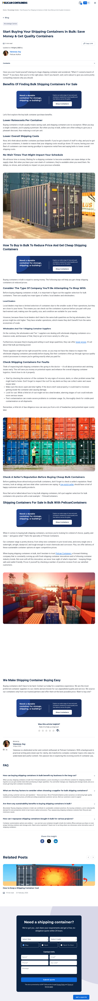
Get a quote (81, 997)
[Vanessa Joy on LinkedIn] (6, 749)
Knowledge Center (10, 24)
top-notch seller (67, 484)
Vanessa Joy (15, 52)
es (88, 3)
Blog (6, 18)
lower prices (81, 342)
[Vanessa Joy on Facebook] (4, 749)
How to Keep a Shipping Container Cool (21, 888)
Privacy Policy (61, 984)
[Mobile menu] (95, 2)
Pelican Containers (63, 553)
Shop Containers (62, 104)
